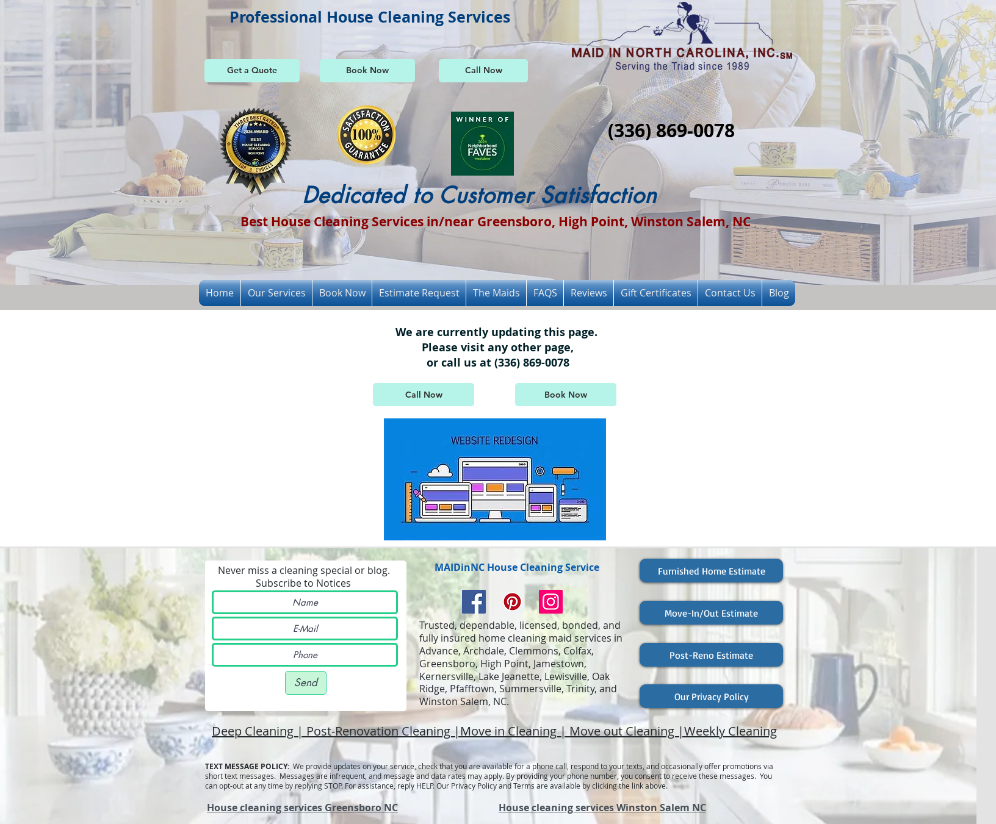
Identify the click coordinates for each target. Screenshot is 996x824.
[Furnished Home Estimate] (711, 570)
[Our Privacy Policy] (711, 696)
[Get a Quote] (252, 70)
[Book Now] (367, 70)
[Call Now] (483, 70)
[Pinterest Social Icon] (512, 602)
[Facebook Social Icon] (474, 602)
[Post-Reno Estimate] (711, 655)
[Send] (306, 683)
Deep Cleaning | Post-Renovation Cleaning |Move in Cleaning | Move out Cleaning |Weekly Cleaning (494, 731)
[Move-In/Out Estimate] (711, 613)
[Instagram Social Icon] (551, 602)
